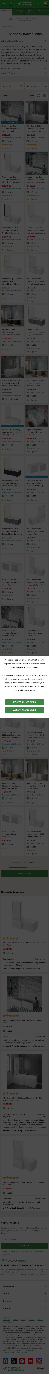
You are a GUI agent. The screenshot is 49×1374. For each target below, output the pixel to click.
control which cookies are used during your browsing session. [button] (26, 679)
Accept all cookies (24, 710)
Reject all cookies (24, 702)
